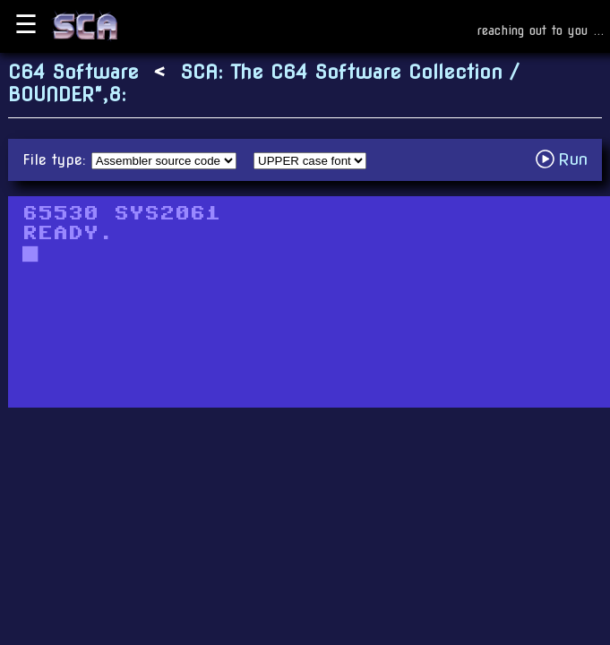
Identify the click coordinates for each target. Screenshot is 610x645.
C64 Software (73, 72)
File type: (56, 159)
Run (567, 159)
